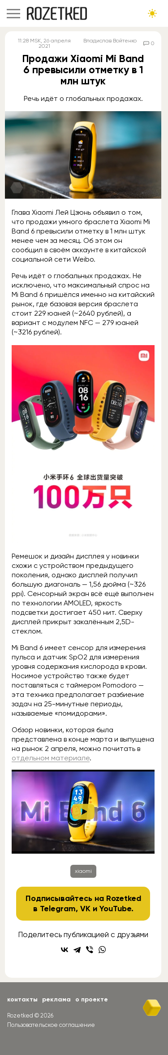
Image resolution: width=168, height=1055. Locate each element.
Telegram (58, 908)
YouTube (115, 908)
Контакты (22, 999)
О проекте (91, 999)
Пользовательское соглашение (51, 1025)
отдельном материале (51, 758)
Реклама (56, 999)
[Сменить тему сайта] (152, 13)
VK (85, 908)
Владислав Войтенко (110, 41)
